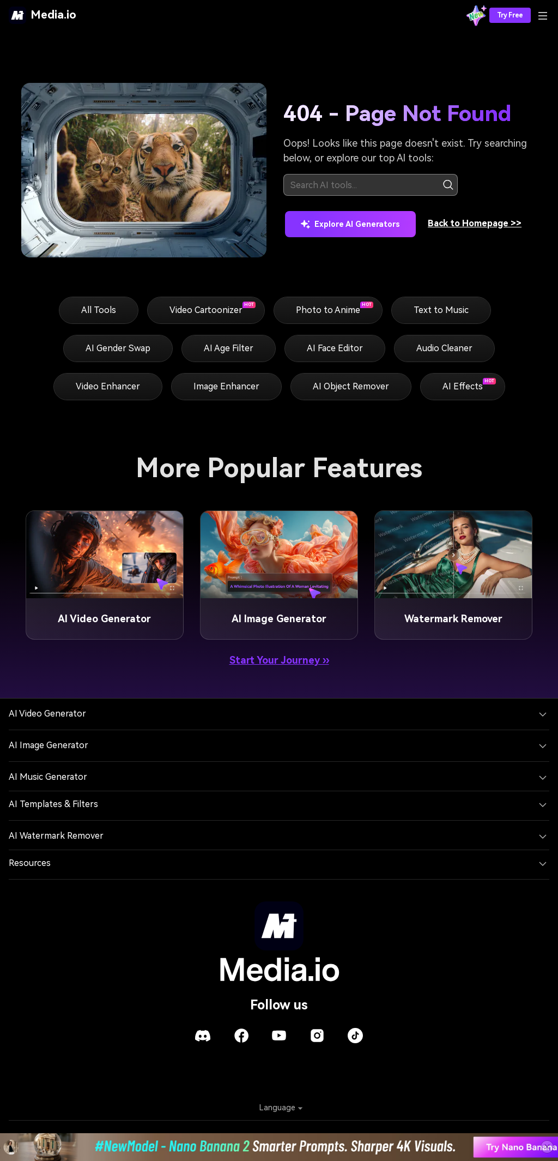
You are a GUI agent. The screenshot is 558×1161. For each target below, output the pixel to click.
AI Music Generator (48, 777)
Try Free (510, 15)
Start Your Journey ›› (279, 660)
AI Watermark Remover (56, 836)
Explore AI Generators (350, 224)
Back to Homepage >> (474, 223)
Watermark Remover (453, 618)
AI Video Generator (104, 618)
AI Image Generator (279, 618)
